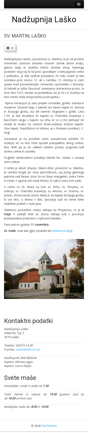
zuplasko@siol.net (28, 349)
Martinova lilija (61, 231)
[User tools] (10, 47)
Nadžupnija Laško (44, 19)
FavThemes (49, 426)
